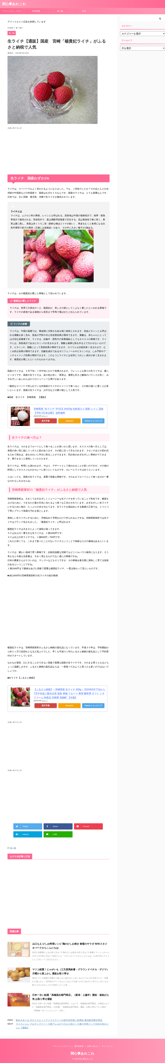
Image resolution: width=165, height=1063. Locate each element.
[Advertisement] (58, 150)
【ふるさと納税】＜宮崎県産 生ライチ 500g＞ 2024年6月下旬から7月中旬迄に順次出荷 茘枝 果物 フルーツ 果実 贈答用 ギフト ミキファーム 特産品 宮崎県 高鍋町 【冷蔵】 (69, 693)
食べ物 (61, 11)
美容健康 (37, 11)
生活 (84, 11)
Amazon (69, 421)
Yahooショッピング (93, 421)
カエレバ (45, 416)
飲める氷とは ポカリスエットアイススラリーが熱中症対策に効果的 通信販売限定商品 (59, 1020)
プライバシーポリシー (61, 1046)
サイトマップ (107, 1046)
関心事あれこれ (14, 4)
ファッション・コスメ (12, 11)
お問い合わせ (92, 1046)
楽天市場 (45, 421)
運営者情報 (78, 1046)
